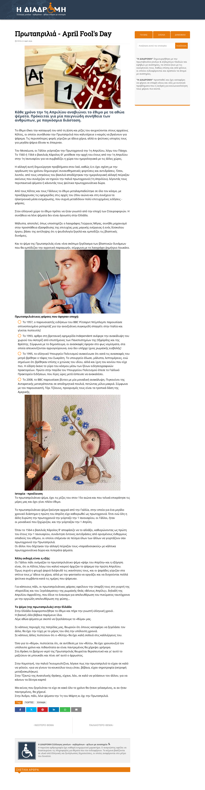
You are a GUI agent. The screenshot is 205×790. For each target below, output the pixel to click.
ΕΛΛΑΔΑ (41, 702)
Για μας (143, 34)
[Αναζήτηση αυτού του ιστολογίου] (156, 46)
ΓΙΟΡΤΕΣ (29, 702)
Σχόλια (161, 34)
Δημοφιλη (180, 34)
